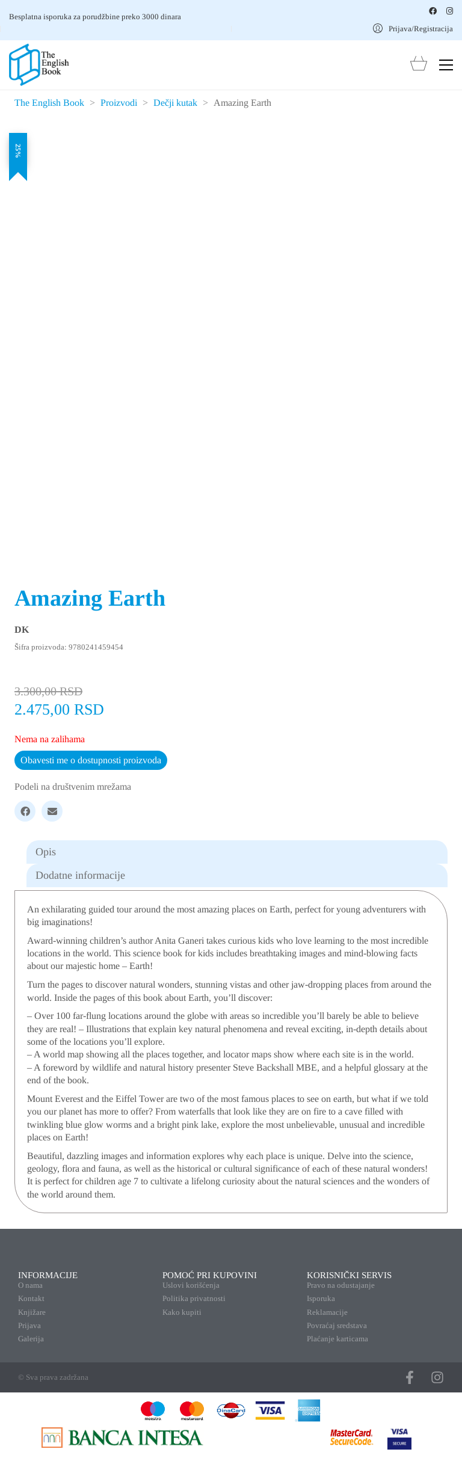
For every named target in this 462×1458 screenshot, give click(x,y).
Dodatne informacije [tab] (80, 875)
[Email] (52, 811)
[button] (446, 65)
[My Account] (413, 28)
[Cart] (418, 65)
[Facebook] (24, 811)
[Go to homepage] (39, 65)
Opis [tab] (45, 852)
